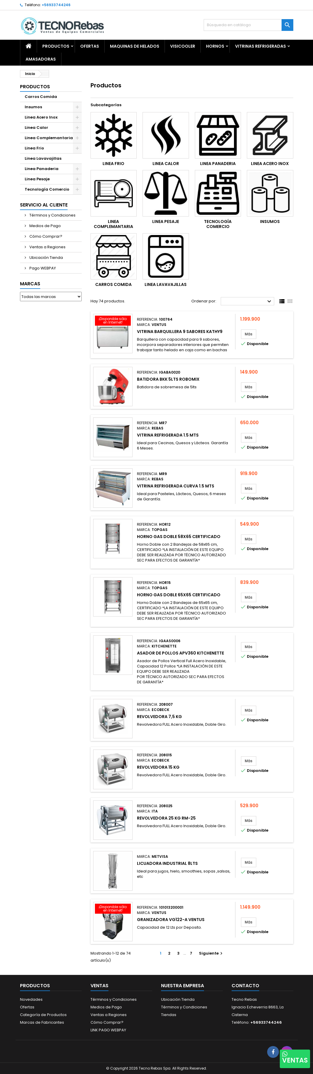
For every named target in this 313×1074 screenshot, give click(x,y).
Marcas (30, 283)
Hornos (215, 46)
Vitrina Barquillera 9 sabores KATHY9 (179, 331)
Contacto (245, 985)
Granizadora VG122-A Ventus (171, 920)
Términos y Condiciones (52, 215)
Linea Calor (36, 127)
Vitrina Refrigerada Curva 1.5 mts (175, 486)
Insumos (33, 107)
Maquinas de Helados (134, 46)
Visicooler (182, 46)
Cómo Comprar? (45, 236)
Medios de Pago (45, 226)
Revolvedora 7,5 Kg (159, 717)
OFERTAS (89, 46)
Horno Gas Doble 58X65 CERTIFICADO (178, 537)
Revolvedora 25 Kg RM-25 (166, 818)
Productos (55, 46)
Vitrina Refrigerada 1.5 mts (168, 435)
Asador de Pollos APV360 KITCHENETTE (180, 653)
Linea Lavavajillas (43, 158)
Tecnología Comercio (47, 189)
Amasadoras (41, 59)
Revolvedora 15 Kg (158, 767)
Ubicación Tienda (46, 257)
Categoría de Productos (43, 1015)
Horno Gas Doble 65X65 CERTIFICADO (178, 595)
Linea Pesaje (37, 179)
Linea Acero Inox (41, 117)
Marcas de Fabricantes (42, 1022)
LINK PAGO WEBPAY (108, 1030)
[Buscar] (248, 25)
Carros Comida (41, 96)
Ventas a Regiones (47, 247)
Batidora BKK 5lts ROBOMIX (168, 379)
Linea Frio (34, 148)
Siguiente (211, 953)
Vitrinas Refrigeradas (260, 46)
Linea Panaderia (41, 168)
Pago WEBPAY (42, 268)
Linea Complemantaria (49, 138)
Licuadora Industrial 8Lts (167, 863)
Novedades (31, 999)
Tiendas (168, 1015)
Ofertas (27, 1007)
